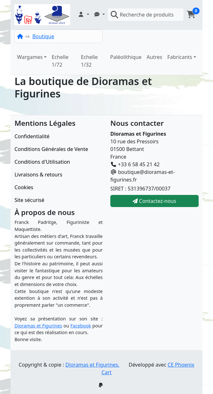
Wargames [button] (29, 57)
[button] (83, 14)
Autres (154, 57)
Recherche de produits (142, 14)
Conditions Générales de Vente (51, 149)
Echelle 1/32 (89, 61)
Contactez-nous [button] (154, 200)
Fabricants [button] (179, 57)
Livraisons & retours (38, 174)
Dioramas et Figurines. (92, 364)
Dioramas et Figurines (38, 326)
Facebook (80, 326)
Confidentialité (31, 136)
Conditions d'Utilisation (42, 161)
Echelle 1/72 (60, 61)
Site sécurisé (29, 200)
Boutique (43, 36)
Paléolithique (125, 57)
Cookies (23, 187)
